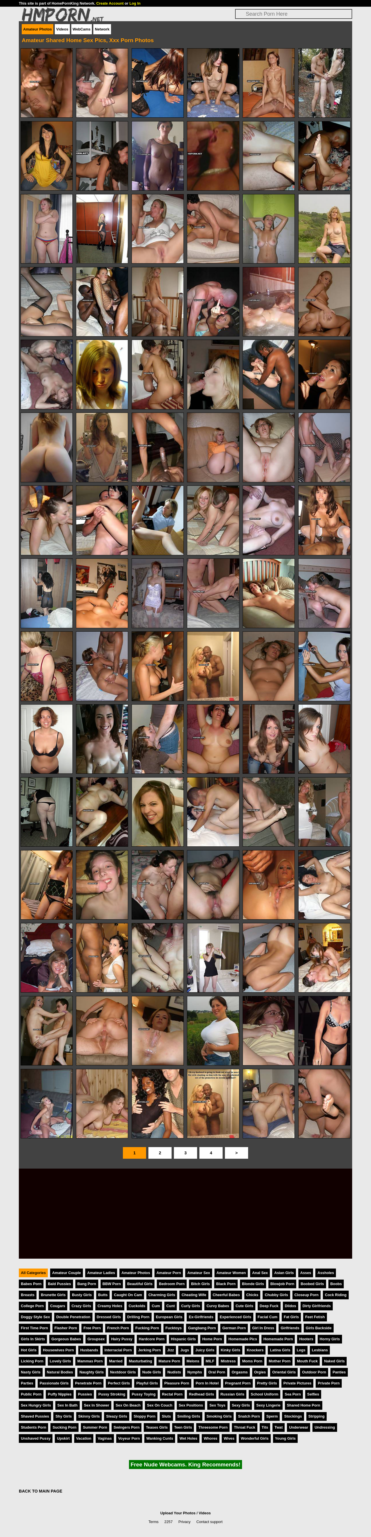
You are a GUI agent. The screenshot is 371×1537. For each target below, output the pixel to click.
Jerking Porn (149, 1350)
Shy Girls (63, 1416)
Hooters (306, 1339)
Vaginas (105, 1438)
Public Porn (31, 1394)
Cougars (57, 1306)
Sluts (166, 1416)
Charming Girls (161, 1295)
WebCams (82, 29)
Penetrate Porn (88, 1383)
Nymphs (194, 1372)
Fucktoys (174, 1328)
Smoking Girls (219, 1416)
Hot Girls (29, 1350)
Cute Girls (244, 1306)
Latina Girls (280, 1350)
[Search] (294, 14)
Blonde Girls (253, 1284)
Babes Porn (31, 1284)
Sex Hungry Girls (36, 1405)
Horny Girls (330, 1339)
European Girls (169, 1317)
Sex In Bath (67, 1405)
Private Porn (328, 1383)
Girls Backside (319, 1328)
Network (102, 29)
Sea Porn (293, 1394)
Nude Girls (151, 1372)
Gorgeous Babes (66, 1339)
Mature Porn (169, 1361)
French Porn (118, 1328)
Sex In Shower (96, 1405)
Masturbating (140, 1361)
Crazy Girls (81, 1306)
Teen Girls (183, 1427)
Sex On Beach (128, 1405)
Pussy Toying (143, 1394)
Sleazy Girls (116, 1416)
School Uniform (264, 1394)
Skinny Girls (89, 1416)
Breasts (27, 1295)
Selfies (313, 1394)
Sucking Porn (64, 1427)
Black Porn (226, 1284)
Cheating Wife (193, 1295)
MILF (210, 1361)
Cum (156, 1306)
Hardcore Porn (152, 1339)
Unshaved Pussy (35, 1438)
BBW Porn (112, 1284)
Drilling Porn (138, 1317)
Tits (265, 1427)
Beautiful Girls (139, 1284)
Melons (193, 1361)
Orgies (260, 1372)
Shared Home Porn (303, 1405)
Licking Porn (32, 1361)
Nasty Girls (31, 1372)
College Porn (32, 1306)
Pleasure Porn (176, 1383)
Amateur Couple (66, 1273)
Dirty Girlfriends (317, 1306)
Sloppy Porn (144, 1416)
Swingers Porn (127, 1427)
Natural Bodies (60, 1372)
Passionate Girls (54, 1383)
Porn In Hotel (207, 1383)
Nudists (174, 1372)
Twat (278, 1427)
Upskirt (63, 1438)
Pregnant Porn (238, 1383)
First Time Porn (34, 1328)
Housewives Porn (58, 1350)
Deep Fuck (269, 1306)
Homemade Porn (278, 1339)
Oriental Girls (284, 1372)
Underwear (298, 1427)
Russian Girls (233, 1394)
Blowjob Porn (282, 1284)
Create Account (109, 3)
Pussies (85, 1394)
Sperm (272, 1416)
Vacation (84, 1438)
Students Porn (33, 1427)
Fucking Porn (147, 1328)
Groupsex (96, 1339)
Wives (229, 1438)
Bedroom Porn (172, 1284)
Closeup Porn (306, 1295)
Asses (305, 1273)
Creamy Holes (109, 1306)
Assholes (325, 1273)
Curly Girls (190, 1306)
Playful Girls (147, 1383)
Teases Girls (157, 1427)
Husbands (89, 1350)
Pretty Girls (267, 1383)
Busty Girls (82, 1295)
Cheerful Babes (226, 1295)
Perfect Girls (119, 1383)
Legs (301, 1350)
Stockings (293, 1416)
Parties (27, 1383)
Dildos (290, 1306)
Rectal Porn (172, 1394)
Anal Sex (260, 1273)
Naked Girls (334, 1361)
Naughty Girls (91, 1372)
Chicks (252, 1295)
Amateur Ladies (101, 1273)
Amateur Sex (198, 1273)
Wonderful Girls (255, 1438)
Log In (134, 3)
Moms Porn (252, 1361)
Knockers (255, 1350)
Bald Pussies (59, 1284)
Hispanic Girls (183, 1339)
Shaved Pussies (35, 1416)
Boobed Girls (312, 1284)
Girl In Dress (263, 1328)
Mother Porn (279, 1361)
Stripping (316, 1416)
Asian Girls (284, 1273)
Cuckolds (137, 1306)
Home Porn (212, 1339)
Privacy (185, 1522)
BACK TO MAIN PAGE (40, 1491)
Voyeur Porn (129, 1438)
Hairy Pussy (121, 1339)
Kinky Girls (231, 1350)
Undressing (324, 1427)
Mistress (228, 1361)
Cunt (170, 1306)
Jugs (184, 1350)
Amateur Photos (37, 29)
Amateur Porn (169, 1273)
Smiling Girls (188, 1416)
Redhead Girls (201, 1394)
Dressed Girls (109, 1317)
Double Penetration (73, 1317)
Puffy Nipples (60, 1394)
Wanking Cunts (159, 1438)
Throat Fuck (244, 1427)
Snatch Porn (249, 1416)
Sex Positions (191, 1405)
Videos (62, 29)
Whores (210, 1438)
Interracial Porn (118, 1350)
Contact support (209, 1522)
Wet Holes (188, 1438)
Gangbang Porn (202, 1328)
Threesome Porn (213, 1427)
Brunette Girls (53, 1295)
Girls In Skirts (33, 1339)
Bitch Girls (200, 1284)
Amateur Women (231, 1273)
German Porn (234, 1328)
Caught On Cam (128, 1295)
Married (115, 1361)
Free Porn (92, 1328)
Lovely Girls (60, 1361)
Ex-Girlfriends (201, 1317)
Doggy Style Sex (35, 1317)
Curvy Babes (217, 1306)
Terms (153, 1522)
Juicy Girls (204, 1350)
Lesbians (320, 1350)
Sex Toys (217, 1405)
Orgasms (240, 1372)
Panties (339, 1372)
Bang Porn (86, 1284)
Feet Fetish (315, 1317)
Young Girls (285, 1438)
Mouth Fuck (307, 1361)
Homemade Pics (242, 1339)
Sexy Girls (241, 1405)
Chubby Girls (276, 1295)
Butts (103, 1295)
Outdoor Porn (314, 1372)
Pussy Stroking (111, 1394)
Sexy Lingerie (268, 1405)
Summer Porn (95, 1427)
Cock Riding (336, 1295)
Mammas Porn (90, 1361)
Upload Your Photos (178, 1513)
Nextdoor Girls (123, 1372)
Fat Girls (291, 1317)
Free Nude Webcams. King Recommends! (185, 1464)
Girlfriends (290, 1328)
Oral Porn (216, 1372)
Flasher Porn (65, 1328)
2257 (168, 1522)
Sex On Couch (159, 1405)
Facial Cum (267, 1317)
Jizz (170, 1350)
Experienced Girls (235, 1317)
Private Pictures (297, 1383)
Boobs (336, 1284)
